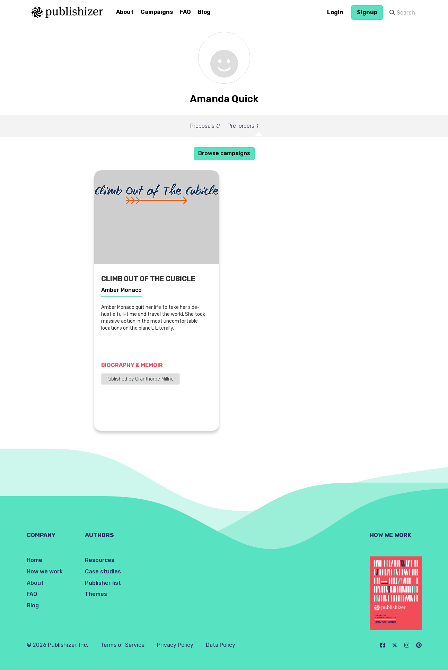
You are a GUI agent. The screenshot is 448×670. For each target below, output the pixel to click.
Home (34, 560)
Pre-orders (243, 126)
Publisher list (103, 583)
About (125, 12)
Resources (99, 560)
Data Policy (220, 645)
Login (335, 12)
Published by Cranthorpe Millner (140, 379)
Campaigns (157, 12)
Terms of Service (122, 645)
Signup (367, 12)
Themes (96, 594)
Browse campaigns (224, 153)
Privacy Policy (175, 645)
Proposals (204, 126)
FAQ (185, 12)
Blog (204, 12)
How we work (45, 571)
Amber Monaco (121, 290)
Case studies (103, 571)
